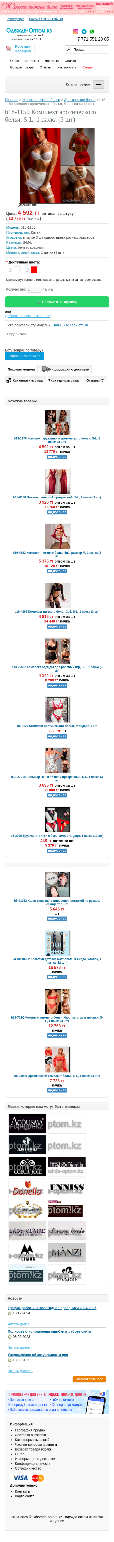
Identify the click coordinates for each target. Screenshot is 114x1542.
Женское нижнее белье (41, 100)
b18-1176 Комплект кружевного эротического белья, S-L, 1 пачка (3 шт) (57, 440)
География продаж (30, 1430)
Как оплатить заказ (24, 379)
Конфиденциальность (32, 1464)
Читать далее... (20, 1324)
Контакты (32, 61)
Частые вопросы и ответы (36, 1444)
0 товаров (23, 51)
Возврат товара (22, 67)
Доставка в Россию (30, 1435)
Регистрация (15, 19)
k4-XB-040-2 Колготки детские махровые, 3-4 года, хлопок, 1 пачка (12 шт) (57, 960)
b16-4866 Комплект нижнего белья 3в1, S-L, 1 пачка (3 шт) (57, 611)
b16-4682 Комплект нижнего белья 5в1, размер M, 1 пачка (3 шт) (57, 554)
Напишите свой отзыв (70, 325)
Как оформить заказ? (32, 1440)
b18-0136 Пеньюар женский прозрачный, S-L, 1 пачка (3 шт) (57, 497)
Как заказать (66, 67)
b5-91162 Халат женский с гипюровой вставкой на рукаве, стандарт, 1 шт (57, 902)
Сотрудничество (28, 1468)
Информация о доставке (65, 368)
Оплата (70, 61)
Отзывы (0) (95, 380)
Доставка (52, 61)
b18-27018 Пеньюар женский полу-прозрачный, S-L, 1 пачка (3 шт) (57, 778)
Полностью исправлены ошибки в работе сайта (49, 1331)
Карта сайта (24, 1496)
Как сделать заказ (64, 380)
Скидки (87, 67)
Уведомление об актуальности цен (38, 1355)
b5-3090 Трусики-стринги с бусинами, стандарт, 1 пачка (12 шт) (57, 836)
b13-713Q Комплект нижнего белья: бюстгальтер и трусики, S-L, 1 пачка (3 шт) (57, 1019)
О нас (14, 61)
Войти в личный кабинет (46, 19)
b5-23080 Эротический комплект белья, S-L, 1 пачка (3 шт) (57, 1076)
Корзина (22, 46)
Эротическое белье (80, 100)
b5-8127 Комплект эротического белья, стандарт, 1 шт (57, 726)
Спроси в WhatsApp (24, 356)
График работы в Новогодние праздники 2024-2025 (52, 1308)
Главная (11, 100)
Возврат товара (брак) (33, 1449)
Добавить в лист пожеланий (27, 316)
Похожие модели (21, 369)
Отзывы (46, 67)
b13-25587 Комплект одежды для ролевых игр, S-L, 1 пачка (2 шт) (57, 668)
